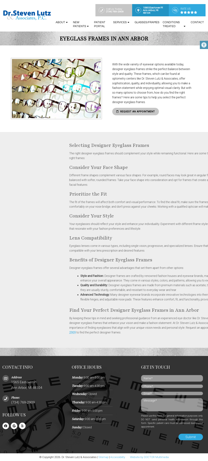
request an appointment (130, 111)
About (60, 22)
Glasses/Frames (147, 22)
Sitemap (103, 457)
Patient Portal (99, 24)
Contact (197, 22)
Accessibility (117, 457)
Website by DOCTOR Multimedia (149, 457)
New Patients (79, 24)
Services (120, 22)
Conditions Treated (171, 24)
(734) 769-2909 (23, 402)
